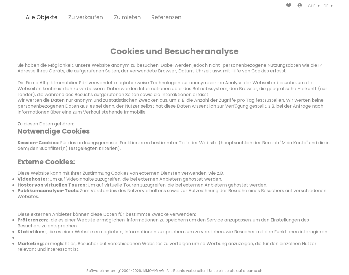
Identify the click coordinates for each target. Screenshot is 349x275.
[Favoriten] (288, 6)
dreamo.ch (252, 270)
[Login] (299, 6)
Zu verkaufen (85, 17)
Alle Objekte (42, 17)
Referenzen (166, 17)
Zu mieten (127, 17)
